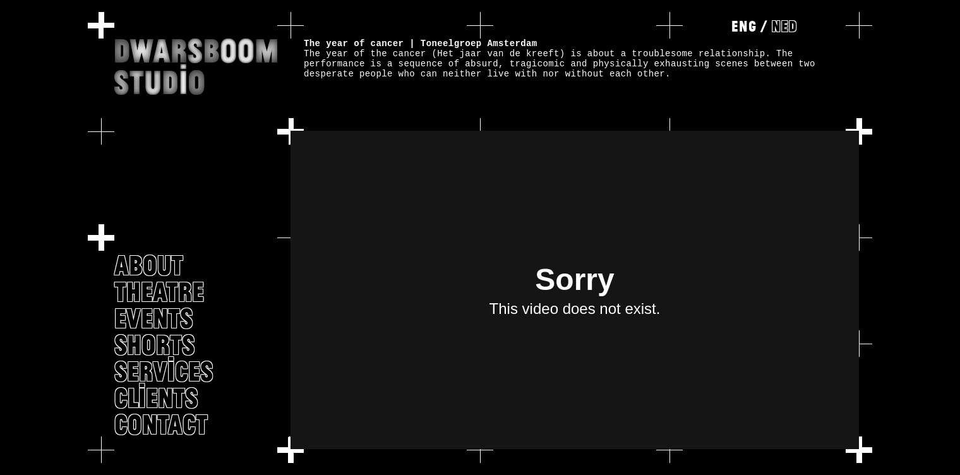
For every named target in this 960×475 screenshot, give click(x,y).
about (148, 264)
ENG (744, 26)
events (153, 317)
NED (784, 26)
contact (161, 424)
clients (156, 397)
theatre (159, 291)
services (163, 371)
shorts (154, 344)
